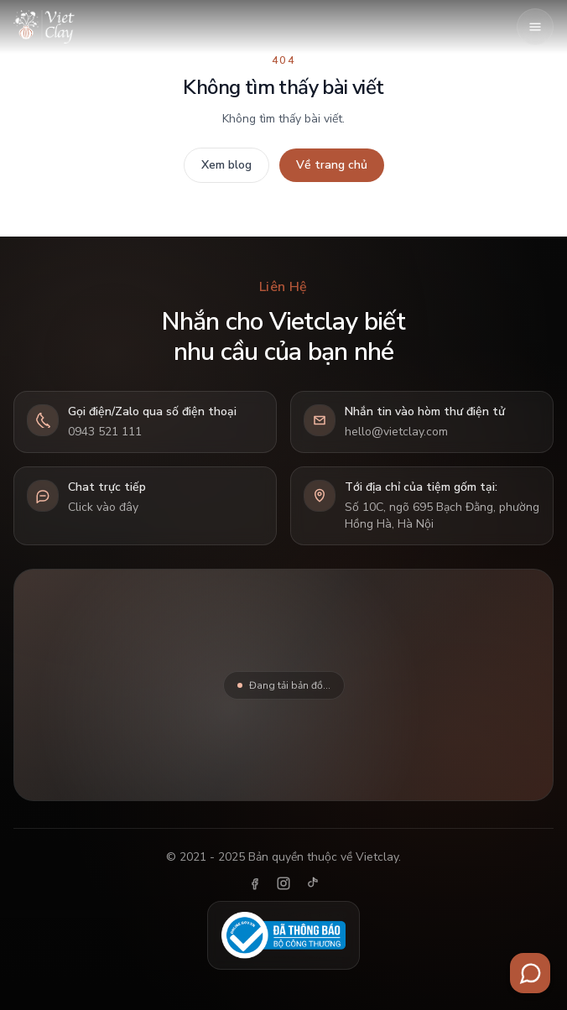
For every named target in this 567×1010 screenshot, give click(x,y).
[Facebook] (255, 883)
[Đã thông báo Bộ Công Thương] (283, 935)
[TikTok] (312, 883)
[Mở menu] (535, 26)
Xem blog (226, 165)
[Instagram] (283, 883)
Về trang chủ (331, 165)
